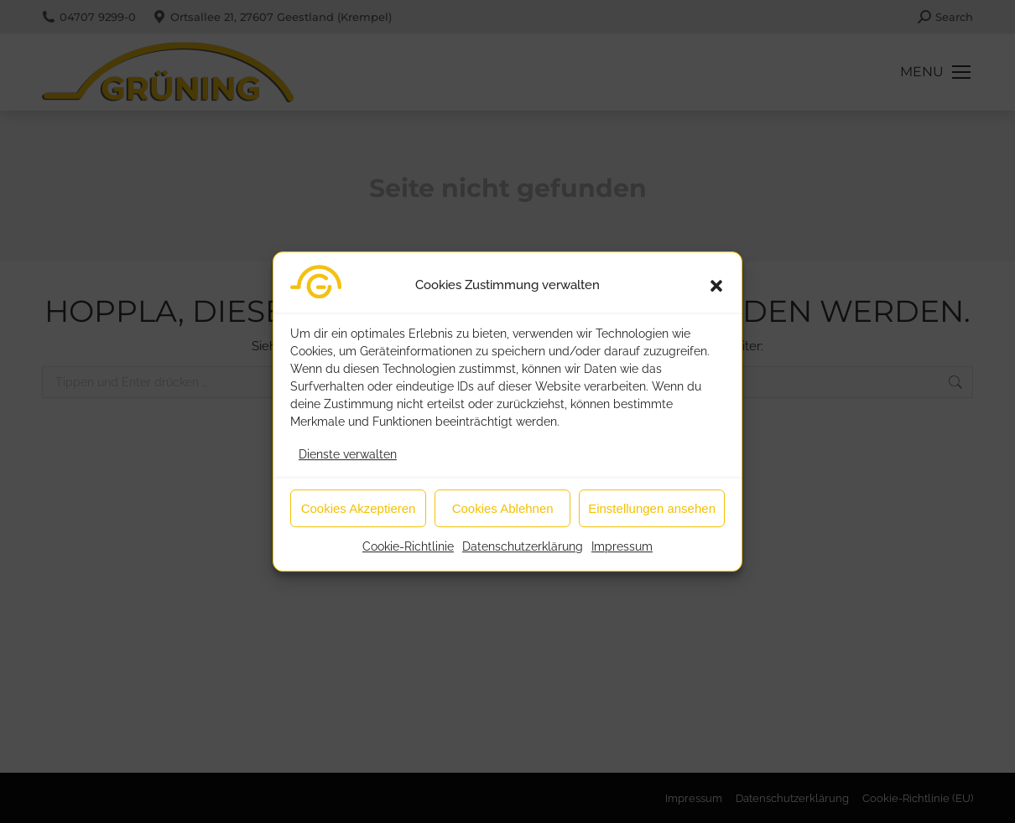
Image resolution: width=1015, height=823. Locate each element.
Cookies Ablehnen (503, 516)
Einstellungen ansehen (652, 516)
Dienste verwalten (348, 461)
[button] (716, 293)
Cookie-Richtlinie (408, 554)
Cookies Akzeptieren (358, 516)
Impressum (622, 554)
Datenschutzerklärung (522, 554)
